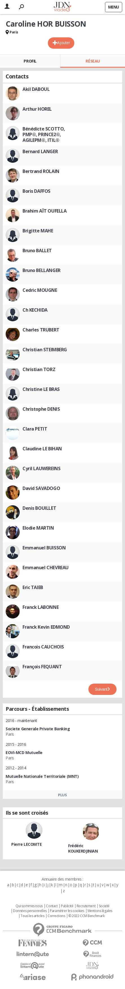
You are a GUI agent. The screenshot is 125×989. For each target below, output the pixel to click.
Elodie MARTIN (38, 528)
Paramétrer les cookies (67, 911)
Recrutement (86, 906)
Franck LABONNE (41, 607)
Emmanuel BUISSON (44, 548)
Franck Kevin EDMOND (46, 627)
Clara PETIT (35, 429)
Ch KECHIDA (35, 310)
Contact (51, 906)
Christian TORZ (39, 369)
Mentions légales (100, 911)
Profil (30, 61)
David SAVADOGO (41, 488)
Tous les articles (32, 916)
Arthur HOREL (37, 109)
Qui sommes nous (29, 906)
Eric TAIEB (33, 587)
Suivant (101, 689)
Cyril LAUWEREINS (41, 468)
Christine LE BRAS (41, 389)
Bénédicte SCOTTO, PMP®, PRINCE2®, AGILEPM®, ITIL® (44, 134)
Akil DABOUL (36, 89)
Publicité (67, 906)
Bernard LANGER (40, 151)
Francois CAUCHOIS (43, 647)
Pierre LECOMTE (26, 844)
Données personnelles (30, 911)
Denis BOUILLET (39, 508)
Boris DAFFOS (36, 191)
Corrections (56, 916)
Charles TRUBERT (41, 330)
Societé (104, 906)
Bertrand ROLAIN (41, 171)
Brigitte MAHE (38, 231)
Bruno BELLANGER (42, 270)
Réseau (93, 61)
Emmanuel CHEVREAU (46, 567)
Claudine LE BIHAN (42, 449)
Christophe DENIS (41, 409)
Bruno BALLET (37, 250)
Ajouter (63, 42)
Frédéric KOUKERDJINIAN (83, 848)
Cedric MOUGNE (40, 290)
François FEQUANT (42, 666)
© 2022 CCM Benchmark (86, 916)
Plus (62, 794)
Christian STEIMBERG (45, 349)
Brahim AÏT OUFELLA (44, 211)
